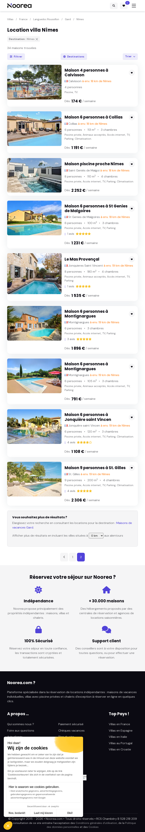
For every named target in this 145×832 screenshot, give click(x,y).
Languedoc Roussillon (46, 19)
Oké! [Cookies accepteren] (70, 813)
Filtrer (16, 56)
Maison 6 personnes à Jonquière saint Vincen (88, 417)
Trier (128, 56)
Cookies (94, 827)
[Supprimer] (36, 39)
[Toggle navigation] (134, 6)
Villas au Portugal (120, 743)
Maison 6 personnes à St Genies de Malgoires (96, 208)
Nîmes (80, 19)
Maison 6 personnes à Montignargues (86, 314)
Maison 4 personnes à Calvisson (86, 72)
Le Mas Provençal (82, 259)
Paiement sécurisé (70, 724)
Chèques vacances (71, 731)
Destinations (73, 56)
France (23, 19)
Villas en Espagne (121, 731)
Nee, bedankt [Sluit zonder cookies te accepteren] (16, 813)
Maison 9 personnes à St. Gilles (95, 467)
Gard (68, 19)
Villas (10, 19)
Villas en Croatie (120, 749)
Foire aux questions (20, 731)
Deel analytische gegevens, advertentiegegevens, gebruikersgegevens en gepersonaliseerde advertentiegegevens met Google (37, 794)
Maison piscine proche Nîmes (94, 164)
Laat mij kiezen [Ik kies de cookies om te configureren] (43, 813)
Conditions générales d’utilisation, (97, 823)
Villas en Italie (118, 737)
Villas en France (119, 724)
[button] (7, 825)
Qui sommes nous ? (20, 724)
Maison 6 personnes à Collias (94, 117)
